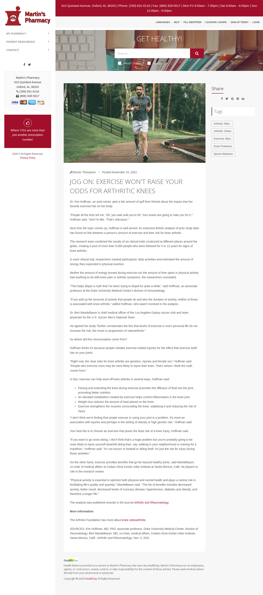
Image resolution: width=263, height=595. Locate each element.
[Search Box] (152, 53)
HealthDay (91, 578)
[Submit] (197, 53)
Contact (12, 50)
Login (256, 22)
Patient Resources (20, 41)
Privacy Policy (28, 157)
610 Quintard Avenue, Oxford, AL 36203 (88, 5)
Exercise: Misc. (223, 138)
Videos (155, 63)
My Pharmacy (16, 33)
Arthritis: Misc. (222, 123)
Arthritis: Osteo (222, 131)
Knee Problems (223, 146)
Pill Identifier (192, 22)
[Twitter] (29, 64)
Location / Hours (216, 22)
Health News (129, 63)
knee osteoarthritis (133, 520)
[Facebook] (24, 64)
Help (177, 22)
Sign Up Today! (240, 22)
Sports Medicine (223, 153)
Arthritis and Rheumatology (151, 502)
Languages (163, 22)
